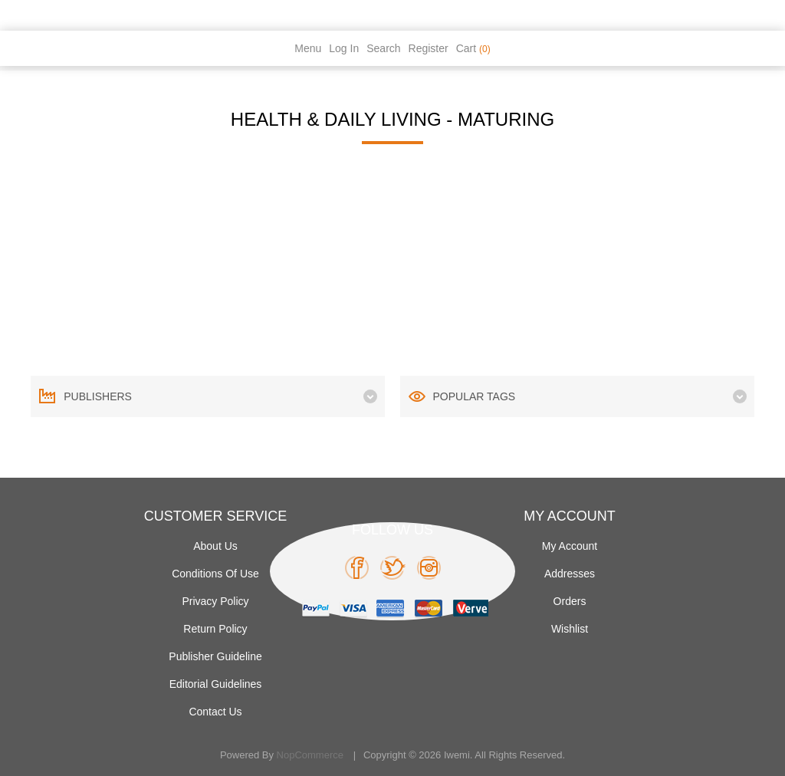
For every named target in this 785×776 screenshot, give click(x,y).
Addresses (569, 573)
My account (569, 546)
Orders (569, 601)
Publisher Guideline (215, 656)
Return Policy (215, 629)
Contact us (215, 711)
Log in (344, 48)
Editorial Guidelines (215, 684)
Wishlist (569, 629)
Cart (473, 48)
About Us (215, 546)
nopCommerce (310, 755)
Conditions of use (215, 573)
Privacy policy (215, 601)
